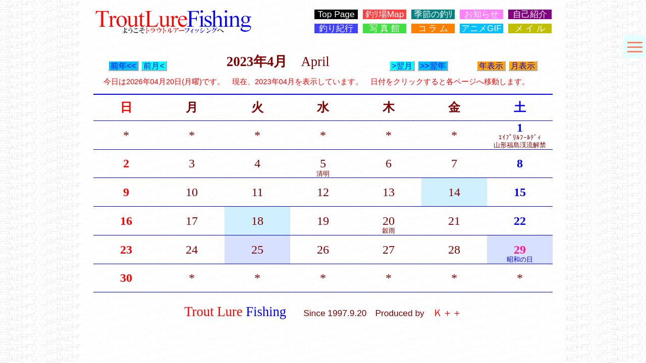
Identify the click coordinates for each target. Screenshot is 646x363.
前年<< (123, 66)
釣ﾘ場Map (384, 14)
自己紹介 (530, 14)
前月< (153, 66)
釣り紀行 (336, 28)
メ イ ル (530, 28)
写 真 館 (384, 28)
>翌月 (402, 66)
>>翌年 (433, 66)
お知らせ (481, 14)
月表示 (523, 66)
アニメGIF (481, 28)
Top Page (335, 14)
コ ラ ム (433, 28)
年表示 (491, 66)
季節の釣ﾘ (433, 14)
